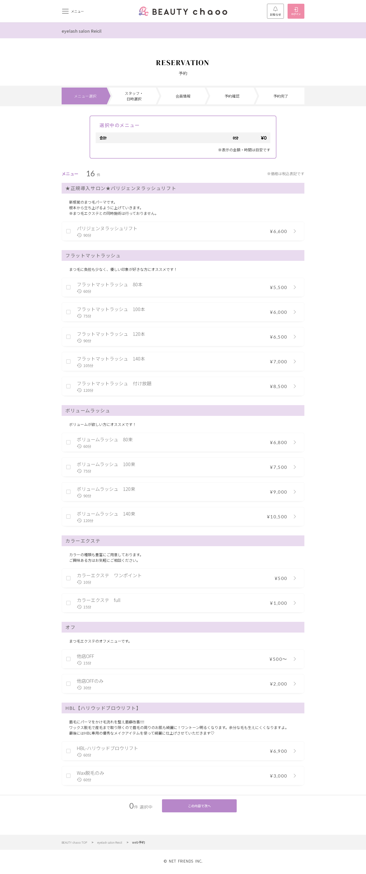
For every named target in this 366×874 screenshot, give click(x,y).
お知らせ (275, 11)
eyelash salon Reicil (87, 30)
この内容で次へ (199, 807)
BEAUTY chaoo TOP (76, 844)
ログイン (296, 11)
